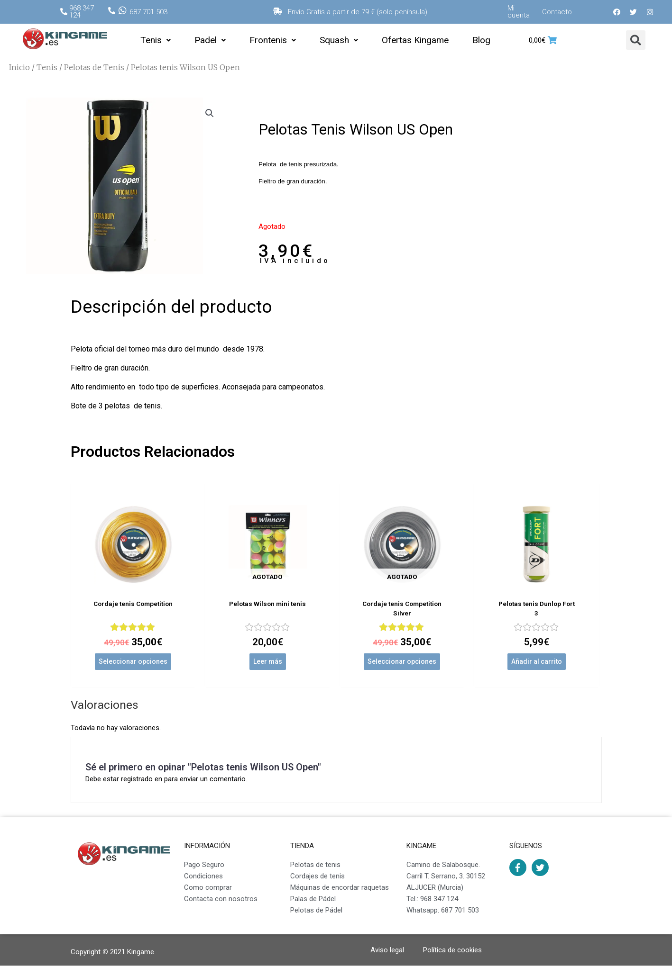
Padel (210, 40)
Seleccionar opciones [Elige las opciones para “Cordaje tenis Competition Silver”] (402, 663)
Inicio (19, 67)
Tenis (155, 40)
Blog (481, 40)
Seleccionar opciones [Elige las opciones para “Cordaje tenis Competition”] (133, 663)
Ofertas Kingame (415, 40)
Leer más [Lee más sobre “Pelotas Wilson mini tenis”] (267, 663)
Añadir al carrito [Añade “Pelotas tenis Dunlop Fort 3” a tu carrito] (536, 663)
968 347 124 (81, 11)
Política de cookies (452, 951)
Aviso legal (387, 951)
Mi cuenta (518, 11)
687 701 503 (148, 12)
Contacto (557, 12)
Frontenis (272, 40)
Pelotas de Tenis (94, 67)
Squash (339, 40)
